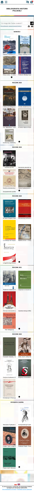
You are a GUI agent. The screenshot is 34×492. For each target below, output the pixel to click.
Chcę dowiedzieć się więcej (9, 489)
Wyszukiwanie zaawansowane (9, 26)
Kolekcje (19, 26)
